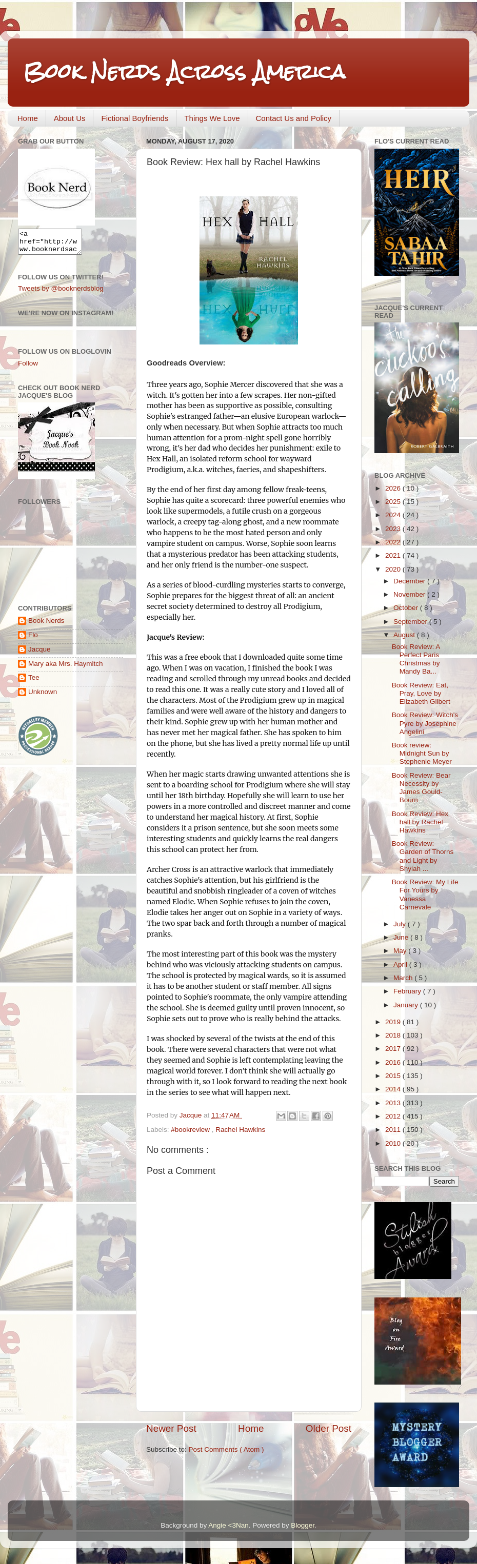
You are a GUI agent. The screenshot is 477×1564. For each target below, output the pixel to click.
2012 (394, 1116)
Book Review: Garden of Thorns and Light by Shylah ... (423, 856)
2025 (394, 501)
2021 (394, 555)
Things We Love (212, 118)
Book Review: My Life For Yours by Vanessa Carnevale (425, 894)
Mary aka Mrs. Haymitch (65, 668)
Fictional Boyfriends (134, 118)
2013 (394, 1103)
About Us (70, 118)
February (408, 991)
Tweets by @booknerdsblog (61, 293)
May (400, 950)
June (401, 937)
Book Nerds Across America (184, 71)
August (405, 635)
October (406, 608)
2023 (394, 529)
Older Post (328, 1428)
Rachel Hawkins (240, 1129)
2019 (394, 1022)
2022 (394, 542)
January (406, 1005)
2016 (394, 1062)
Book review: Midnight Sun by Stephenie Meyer (422, 753)
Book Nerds (46, 625)
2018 (394, 1035)
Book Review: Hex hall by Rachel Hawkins (420, 822)
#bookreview (191, 1129)
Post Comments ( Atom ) (226, 1449)
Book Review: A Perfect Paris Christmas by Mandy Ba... (416, 659)
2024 (394, 515)
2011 (394, 1129)
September (411, 621)
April (401, 964)
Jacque (39, 654)
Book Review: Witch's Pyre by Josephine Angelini (425, 723)
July (400, 924)
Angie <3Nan (228, 1525)
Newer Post (171, 1428)
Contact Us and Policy (294, 118)
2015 (394, 1076)
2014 (394, 1089)
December (410, 581)
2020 (394, 569)
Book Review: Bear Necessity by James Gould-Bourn (421, 787)
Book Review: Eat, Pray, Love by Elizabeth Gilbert (421, 693)
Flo (33, 639)
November (410, 594)
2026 (394, 488)
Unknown (42, 696)
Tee (33, 682)
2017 (394, 1048)
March (403, 978)
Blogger (302, 1525)
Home (27, 118)
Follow (28, 368)
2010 (394, 1143)
